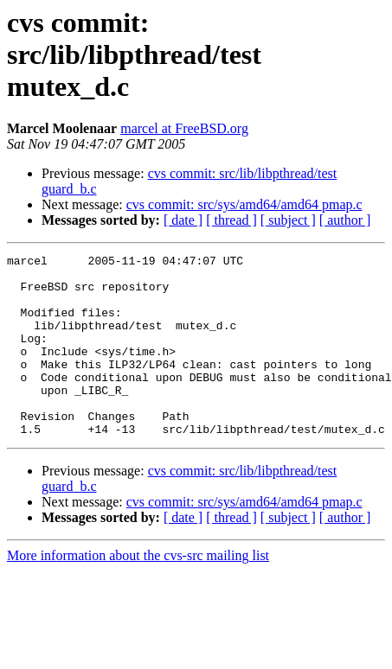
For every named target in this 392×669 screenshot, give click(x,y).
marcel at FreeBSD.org (184, 128)
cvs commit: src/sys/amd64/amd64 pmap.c (244, 204)
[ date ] (183, 220)
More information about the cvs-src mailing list (138, 591)
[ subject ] (288, 220)
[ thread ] (231, 220)
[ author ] (345, 220)
